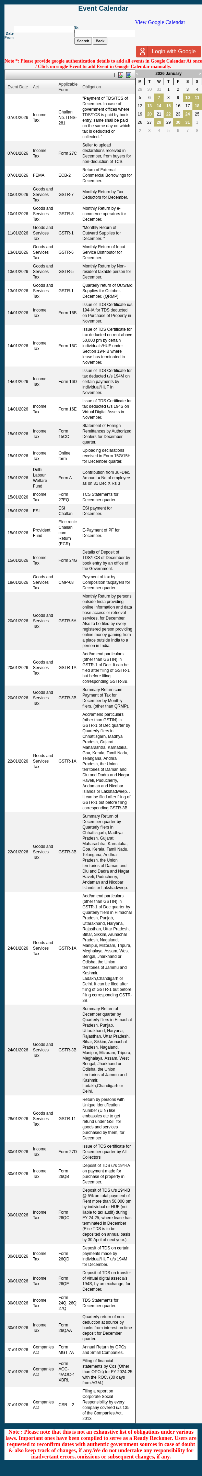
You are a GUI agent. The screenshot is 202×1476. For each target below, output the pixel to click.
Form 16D (68, 381)
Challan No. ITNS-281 (68, 117)
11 (197, 97)
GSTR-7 (66, 194)
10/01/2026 (18, 194)
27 (149, 122)
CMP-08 (66, 582)
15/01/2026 (18, 433)
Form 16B (68, 312)
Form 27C (68, 153)
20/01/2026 (18, 621)
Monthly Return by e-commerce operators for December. (104, 214)
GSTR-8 (66, 213)
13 (149, 105)
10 (187, 97)
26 (140, 122)
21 (159, 114)
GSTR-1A (67, 667)
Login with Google (174, 51)
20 (149, 114)
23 (178, 114)
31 (159, 89)
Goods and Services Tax (43, 195)
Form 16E (68, 409)
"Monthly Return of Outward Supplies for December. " (101, 233)
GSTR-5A (67, 621)
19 (140, 114)
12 (140, 105)
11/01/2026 (18, 233)
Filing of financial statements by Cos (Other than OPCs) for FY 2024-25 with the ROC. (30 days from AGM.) (107, 1371)
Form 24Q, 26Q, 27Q (68, 1303)
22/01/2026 (18, 761)
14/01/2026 (18, 312)
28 (159, 122)
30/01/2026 (18, 1151)
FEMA (38, 175)
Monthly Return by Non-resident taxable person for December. (106, 272)
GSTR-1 (66, 233)
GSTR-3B (67, 698)
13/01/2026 (18, 252)
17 (187, 105)
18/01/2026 (18, 582)
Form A (65, 477)
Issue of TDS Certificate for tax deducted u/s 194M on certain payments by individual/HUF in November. (107, 381)
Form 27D (68, 1151)
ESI (36, 511)
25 (197, 114)
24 (187, 114)
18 (197, 105)
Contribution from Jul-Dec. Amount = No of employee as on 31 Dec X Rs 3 (106, 478)
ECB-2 (65, 175)
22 (168, 114)
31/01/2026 (18, 1349)
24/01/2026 (18, 948)
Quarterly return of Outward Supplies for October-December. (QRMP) (107, 291)
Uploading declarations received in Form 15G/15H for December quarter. (106, 456)
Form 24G (68, 560)
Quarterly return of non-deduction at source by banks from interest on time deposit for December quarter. (107, 1327)
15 (168, 105)
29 (140, 89)
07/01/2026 (18, 117)
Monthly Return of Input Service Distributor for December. (103, 252)
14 (159, 105)
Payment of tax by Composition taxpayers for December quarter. (106, 582)
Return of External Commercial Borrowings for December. (107, 175)
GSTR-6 (66, 252)
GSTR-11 (67, 1118)
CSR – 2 (66, 1404)
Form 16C (68, 345)
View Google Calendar (160, 22)
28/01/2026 (18, 1118)
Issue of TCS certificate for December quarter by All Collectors (106, 1152)
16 (178, 105)
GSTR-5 (66, 271)
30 (149, 89)
